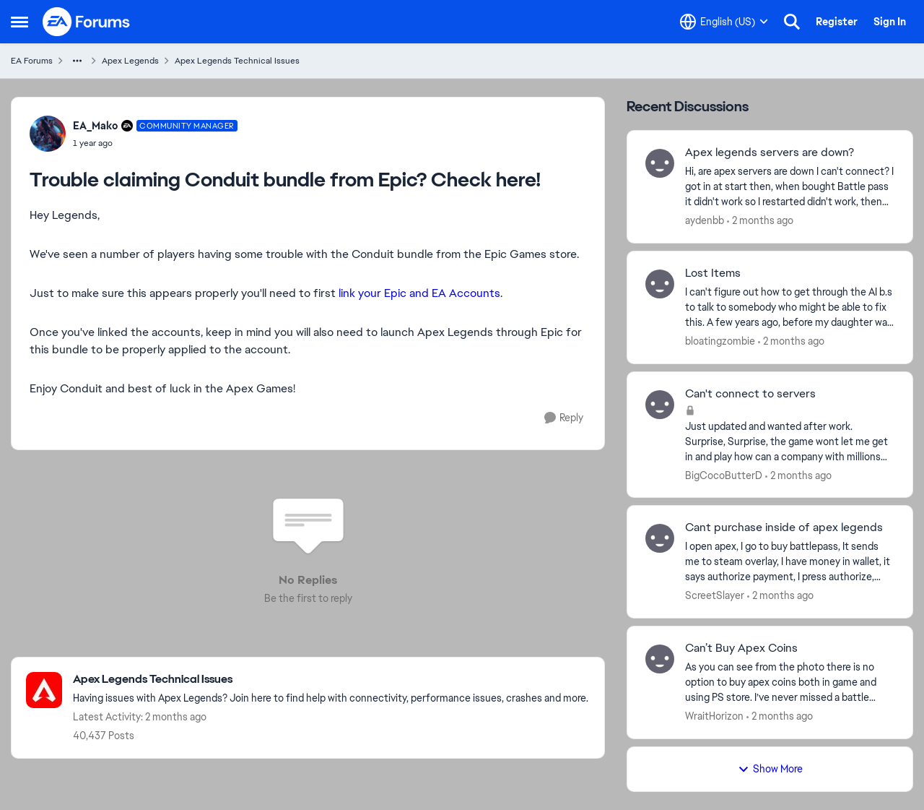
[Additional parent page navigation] (77, 61)
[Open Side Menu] (19, 22)
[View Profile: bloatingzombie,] (659, 284)
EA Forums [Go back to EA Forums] (32, 60)
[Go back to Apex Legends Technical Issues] (330, 679)
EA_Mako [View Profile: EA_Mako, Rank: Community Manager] (95, 125)
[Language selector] (724, 21)
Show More (770, 768)
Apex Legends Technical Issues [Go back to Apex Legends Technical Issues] (237, 60)
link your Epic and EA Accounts (419, 293)
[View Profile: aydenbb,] (659, 163)
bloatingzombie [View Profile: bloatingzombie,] (720, 341)
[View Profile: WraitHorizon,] (659, 659)
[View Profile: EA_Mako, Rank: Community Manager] (48, 134)
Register (837, 21)
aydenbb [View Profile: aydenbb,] (704, 220)
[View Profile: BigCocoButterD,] (659, 404)
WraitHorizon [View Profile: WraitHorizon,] (714, 716)
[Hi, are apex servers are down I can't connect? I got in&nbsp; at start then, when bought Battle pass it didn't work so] (789, 187)
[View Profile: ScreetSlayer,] (659, 538)
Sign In (889, 21)
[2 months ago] (760, 220)
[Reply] (563, 418)
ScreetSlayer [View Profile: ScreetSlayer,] (714, 595)
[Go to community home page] (87, 21)
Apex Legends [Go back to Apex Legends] (130, 60)
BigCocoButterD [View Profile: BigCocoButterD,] (723, 474)
